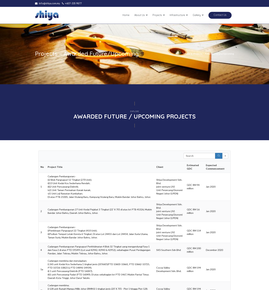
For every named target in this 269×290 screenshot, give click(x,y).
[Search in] (225, 156)
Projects (157, 15)
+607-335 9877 (73, 3)
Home (125, 15)
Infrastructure (177, 15)
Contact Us (220, 14)
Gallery (197, 15)
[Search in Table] (199, 156)
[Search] (218, 156)
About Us (139, 15)
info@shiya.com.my (49, 3)
